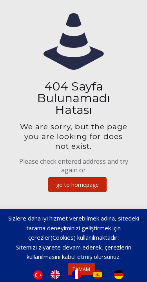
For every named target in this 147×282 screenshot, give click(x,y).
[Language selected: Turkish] (82, 274)
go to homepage (77, 184)
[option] (57, 274)
